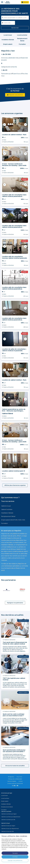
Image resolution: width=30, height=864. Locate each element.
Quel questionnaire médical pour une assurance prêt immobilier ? (14, 750)
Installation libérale (7, 513)
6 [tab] (15, 404)
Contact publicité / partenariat (15, 783)
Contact (20, 781)
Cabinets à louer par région (8, 825)
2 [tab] (11, 404)
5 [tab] (14, 404)
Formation (4, 523)
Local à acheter (5, 798)
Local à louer (4, 795)
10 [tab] (19, 404)
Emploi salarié (4, 801)
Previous (4, 124)
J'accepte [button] (15, 853)
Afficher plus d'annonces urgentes (15, 485)
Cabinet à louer (6, 506)
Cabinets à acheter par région (9, 814)
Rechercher (15, 28)
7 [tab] (16, 404)
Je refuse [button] (15, 857)
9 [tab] (18, 404)
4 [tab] (13, 404)
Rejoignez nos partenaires (15, 602)
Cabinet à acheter (6, 509)
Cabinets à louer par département (10, 828)
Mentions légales (11, 781)
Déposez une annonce (15, 95)
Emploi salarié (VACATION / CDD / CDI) (13, 520)
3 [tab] (12, 404)
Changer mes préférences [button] (15, 860)
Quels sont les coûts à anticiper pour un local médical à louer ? (13, 714)
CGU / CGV (19, 776)
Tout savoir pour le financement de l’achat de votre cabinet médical (15, 643)
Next (25, 124)
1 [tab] (13, 189)
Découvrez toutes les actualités (15, 765)
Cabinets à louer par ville (7, 831)
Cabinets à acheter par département (10, 816)
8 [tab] (17, 404)
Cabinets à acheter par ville (8, 819)
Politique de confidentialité (15, 779)
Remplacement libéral (8, 516)
